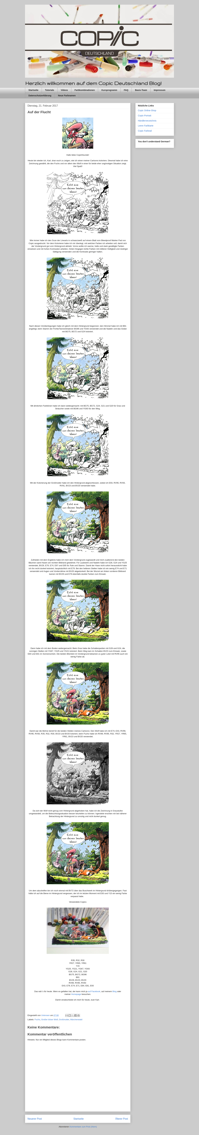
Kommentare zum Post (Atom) (83, 1127)
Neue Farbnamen (67, 95)
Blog (115, 991)
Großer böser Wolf (49, 1019)
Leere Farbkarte (145, 125)
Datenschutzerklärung (39, 95)
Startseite (33, 90)
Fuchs (37, 1019)
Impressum (159, 90)
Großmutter (64, 1019)
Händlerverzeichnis (147, 120)
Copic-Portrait (144, 115)
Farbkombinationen (85, 90)
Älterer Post (121, 1118)
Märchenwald (76, 1019)
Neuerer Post (35, 1118)
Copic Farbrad (145, 131)
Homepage (76, 994)
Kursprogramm (109, 90)
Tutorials (49, 90)
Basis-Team (141, 90)
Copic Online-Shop (147, 110)
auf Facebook (94, 991)
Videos (64, 90)
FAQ (126, 90)
